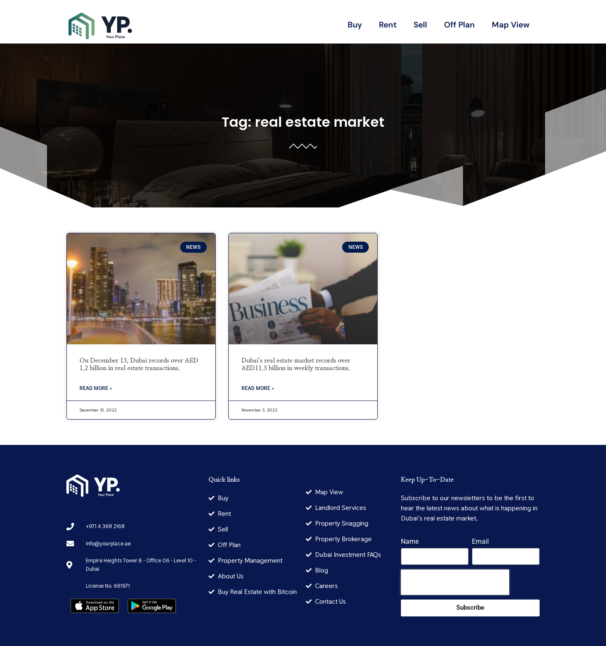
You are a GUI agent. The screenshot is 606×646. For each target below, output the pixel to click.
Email (480, 541)
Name (410, 541)
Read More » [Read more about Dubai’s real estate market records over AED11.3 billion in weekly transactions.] (257, 388)
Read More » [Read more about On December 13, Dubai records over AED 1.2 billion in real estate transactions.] (96, 388)
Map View (510, 24)
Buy (355, 24)
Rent (388, 24)
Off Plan (459, 24)
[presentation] (455, 582)
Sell (420, 24)
